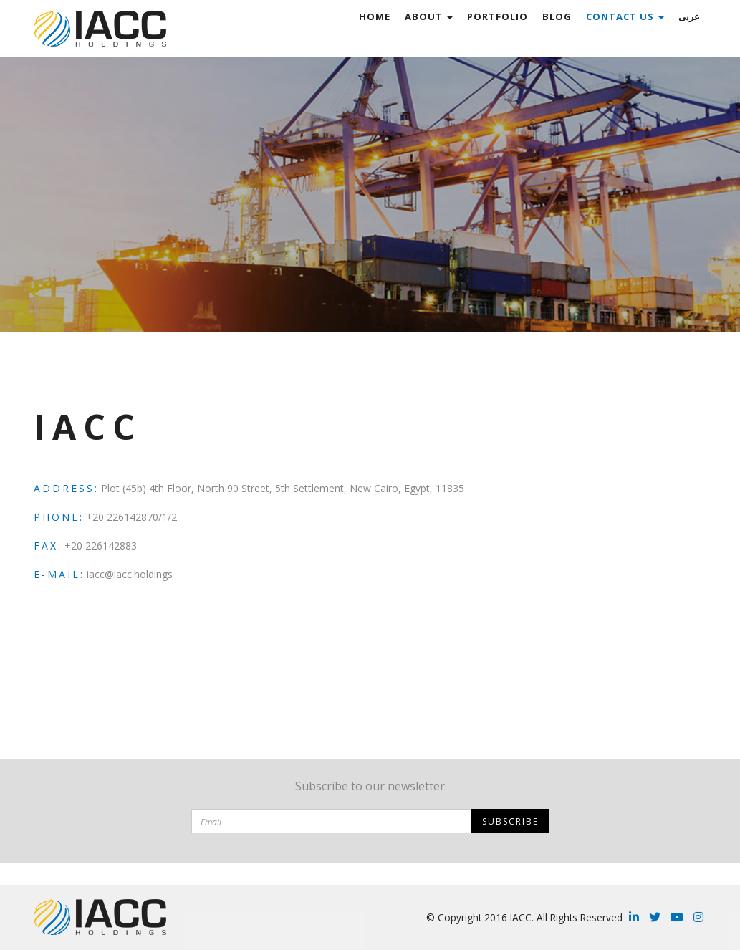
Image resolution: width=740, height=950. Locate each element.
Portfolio (497, 16)
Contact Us (625, 16)
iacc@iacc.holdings (130, 574)
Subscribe (510, 821)
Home (374, 16)
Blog (557, 16)
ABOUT (429, 16)
